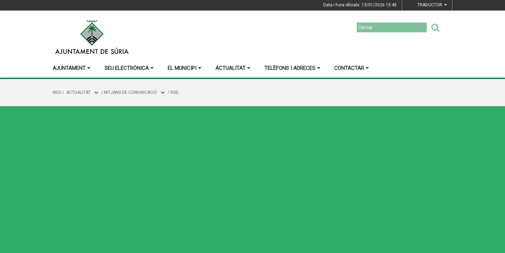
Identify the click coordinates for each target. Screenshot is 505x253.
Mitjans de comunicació (130, 92)
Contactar (351, 68)
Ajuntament (71, 68)
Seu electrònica (129, 68)
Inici (57, 92)
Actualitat (232, 68)
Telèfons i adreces (292, 68)
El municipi (184, 68)
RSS (174, 92)
